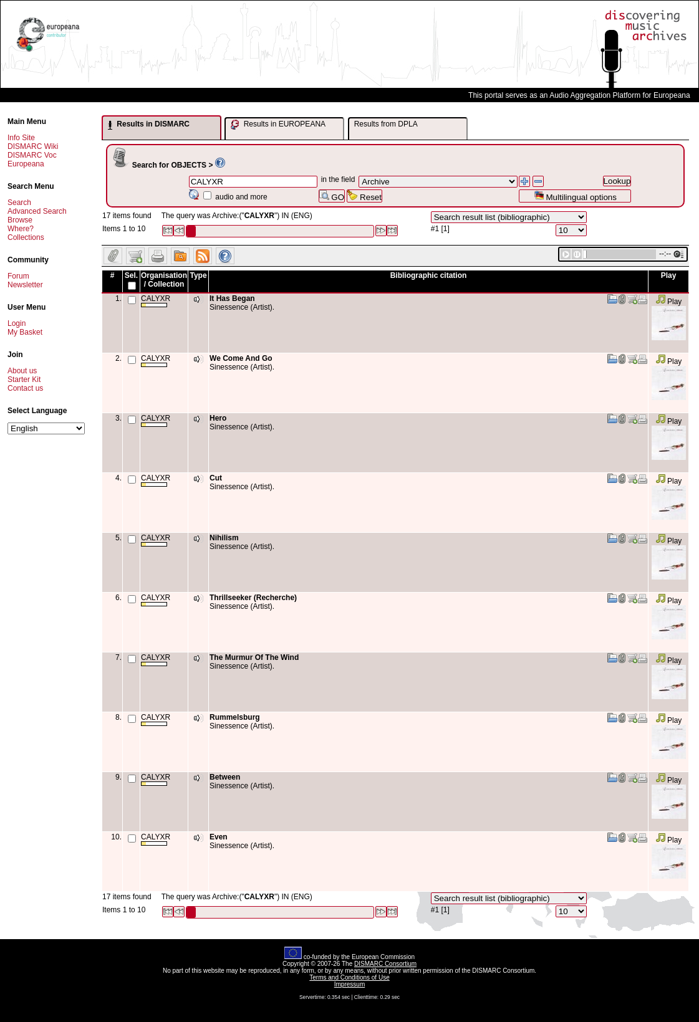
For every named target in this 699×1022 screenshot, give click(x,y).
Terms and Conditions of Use (349, 977)
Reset (364, 196)
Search (19, 202)
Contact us (25, 388)
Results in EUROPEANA (278, 125)
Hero (218, 418)
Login (16, 323)
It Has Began (232, 298)
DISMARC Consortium (385, 963)
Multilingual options (575, 196)
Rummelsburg (235, 717)
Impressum (349, 984)
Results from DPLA (386, 124)
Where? (20, 228)
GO (331, 196)
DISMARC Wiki (32, 146)
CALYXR (155, 300)
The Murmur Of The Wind (254, 657)
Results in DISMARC (149, 125)
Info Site (21, 137)
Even (219, 837)
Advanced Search (37, 211)
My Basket (24, 332)
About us (22, 370)
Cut (216, 478)
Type (198, 275)
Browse (19, 220)
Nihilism (224, 537)
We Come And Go (241, 358)
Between (225, 777)
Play (668, 301)
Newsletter (25, 284)
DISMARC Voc (32, 155)
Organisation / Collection (164, 280)
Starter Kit (24, 379)
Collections (25, 237)
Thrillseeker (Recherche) (253, 597)
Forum (18, 276)
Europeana (25, 164)
